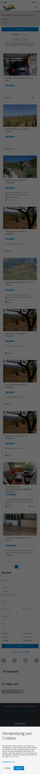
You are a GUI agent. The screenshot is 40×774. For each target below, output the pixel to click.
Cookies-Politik (14, 757)
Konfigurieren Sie (8, 762)
